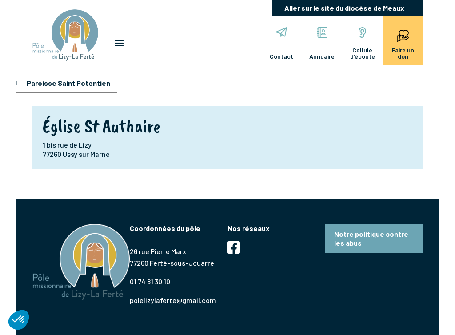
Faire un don (403, 43)
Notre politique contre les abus (371, 238)
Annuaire (322, 43)
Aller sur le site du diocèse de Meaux (344, 8)
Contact (281, 43)
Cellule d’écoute (362, 43)
